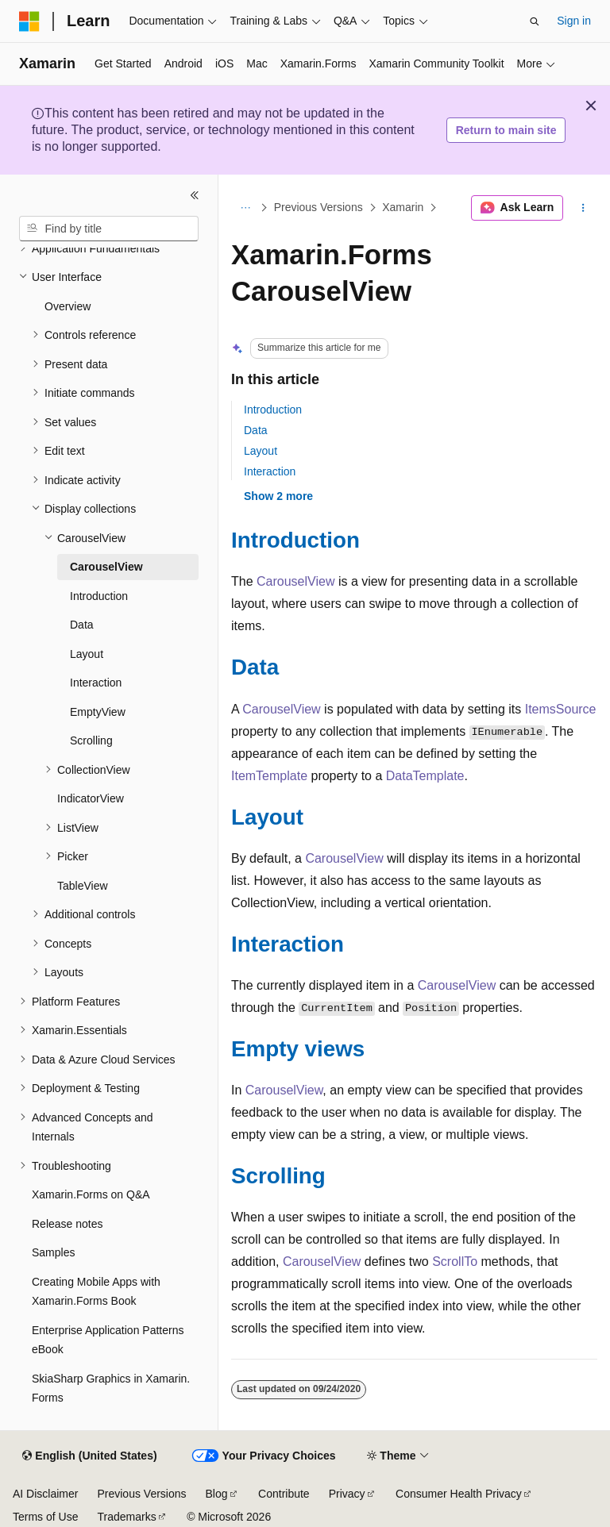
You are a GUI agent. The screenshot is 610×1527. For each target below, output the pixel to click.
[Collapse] (194, 195)
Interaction (269, 471)
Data (256, 430)
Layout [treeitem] (86, 654)
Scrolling (278, 1176)
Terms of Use (45, 1516)
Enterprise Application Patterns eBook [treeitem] (107, 1340)
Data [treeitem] (82, 624)
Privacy (347, 1493)
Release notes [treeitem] (67, 1223)
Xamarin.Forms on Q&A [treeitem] (91, 1194)
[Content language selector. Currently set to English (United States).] (89, 1456)
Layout (260, 450)
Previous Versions (318, 208)
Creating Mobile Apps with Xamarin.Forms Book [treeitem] (96, 1291)
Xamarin (402, 208)
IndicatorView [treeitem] (90, 798)
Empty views (298, 1049)
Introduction (273, 409)
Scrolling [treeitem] (91, 740)
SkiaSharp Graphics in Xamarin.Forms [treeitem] (111, 1388)
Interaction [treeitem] (96, 682)
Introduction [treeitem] (99, 596)
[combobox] (109, 228)
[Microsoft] (29, 21)
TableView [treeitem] (82, 885)
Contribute (284, 1493)
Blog (217, 1493)
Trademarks (126, 1516)
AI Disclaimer (45, 1493)
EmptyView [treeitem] (97, 712)
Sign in (574, 20)
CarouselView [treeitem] (106, 566)
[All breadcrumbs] (245, 208)
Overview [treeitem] (67, 306)
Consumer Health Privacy (459, 1493)
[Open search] (534, 21)
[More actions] (583, 208)
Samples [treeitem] (53, 1252)
